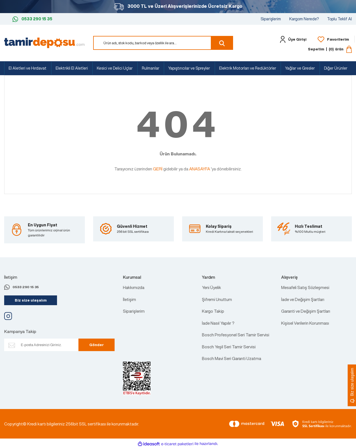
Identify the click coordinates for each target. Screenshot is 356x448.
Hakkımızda (133, 287)
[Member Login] (291, 39)
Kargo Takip (213, 311)
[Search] (163, 43)
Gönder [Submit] (96, 344)
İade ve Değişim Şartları (302, 299)
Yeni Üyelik (211, 287)
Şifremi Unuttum (217, 299)
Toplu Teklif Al (339, 19)
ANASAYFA (199, 169)
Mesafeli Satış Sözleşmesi (305, 287)
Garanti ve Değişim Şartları (305, 311)
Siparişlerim (271, 19)
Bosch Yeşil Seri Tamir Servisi (229, 347)
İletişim (129, 299)
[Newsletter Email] (45, 345)
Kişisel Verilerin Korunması (305, 323)
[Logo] (44, 42)
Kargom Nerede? (304, 19)
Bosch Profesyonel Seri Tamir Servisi (235, 335)
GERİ (157, 169)
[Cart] (330, 49)
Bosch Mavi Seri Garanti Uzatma (231, 358)
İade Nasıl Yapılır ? (218, 323)
